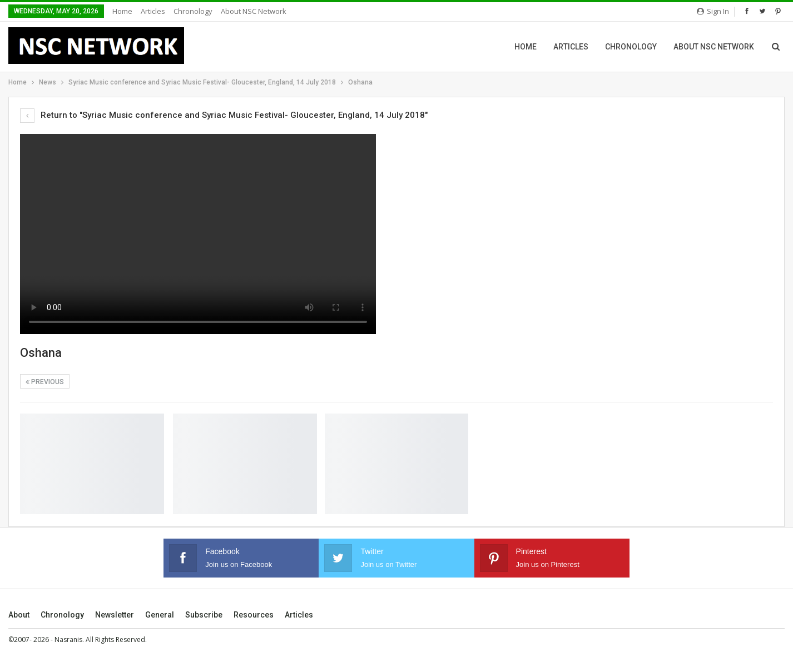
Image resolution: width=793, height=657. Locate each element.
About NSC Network (253, 11)
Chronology (193, 11)
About (18, 614)
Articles (153, 11)
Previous (45, 382)
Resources (254, 614)
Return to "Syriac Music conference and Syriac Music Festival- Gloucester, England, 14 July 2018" (224, 115)
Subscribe (203, 614)
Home (122, 11)
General (159, 614)
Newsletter (114, 614)
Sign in (713, 11)
